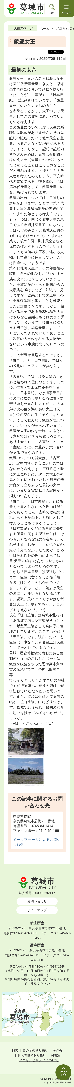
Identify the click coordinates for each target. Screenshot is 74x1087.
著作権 (57, 1050)
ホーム (45, 28)
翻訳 (15, 1050)
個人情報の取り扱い (31, 1055)
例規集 (55, 1055)
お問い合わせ (37, 901)
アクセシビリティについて (39, 1060)
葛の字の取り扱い (35, 1050)
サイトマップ (37, 910)
